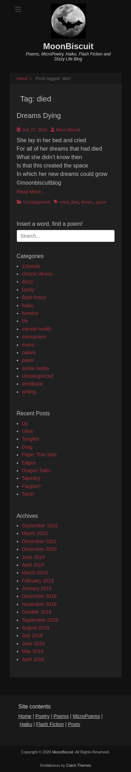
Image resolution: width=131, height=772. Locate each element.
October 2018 (37, 612)
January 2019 (37, 588)
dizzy (27, 281)
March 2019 (35, 572)
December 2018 (39, 596)
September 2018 (40, 620)
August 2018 (36, 628)
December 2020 (39, 549)
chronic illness (37, 274)
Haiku (26, 724)
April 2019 (33, 565)
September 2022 (40, 525)
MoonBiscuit (68, 46)
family (28, 289)
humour (30, 313)
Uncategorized (36, 202)
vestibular (32, 384)
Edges (29, 463)
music (28, 345)
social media (35, 368)
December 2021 (39, 541)
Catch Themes (78, 765)
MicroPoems (86, 716)
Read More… (31, 191)
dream (87, 202)
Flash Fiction (50, 724)
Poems (61, 716)
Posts (74, 724)
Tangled (30, 439)
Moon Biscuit (68, 129)
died (75, 202)
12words (31, 266)
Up (25, 423)
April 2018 (33, 659)
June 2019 (33, 557)
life (25, 321)
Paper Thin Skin (39, 454)
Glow (27, 431)
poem (28, 360)
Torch (28, 494)
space (101, 202)
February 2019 (38, 580)
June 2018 (33, 643)
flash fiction (34, 297)
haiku (28, 305)
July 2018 (32, 635)
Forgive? (31, 486)
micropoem (34, 336)
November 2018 (39, 604)
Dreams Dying (39, 115)
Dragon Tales (36, 470)
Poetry (42, 716)
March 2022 (35, 533)
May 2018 (32, 651)
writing (29, 392)
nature (29, 352)
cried (63, 202)
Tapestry (31, 478)
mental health (36, 329)
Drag (27, 447)
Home (24, 78)
